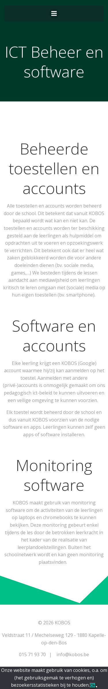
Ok (92, 685)
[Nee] (96, 686)
